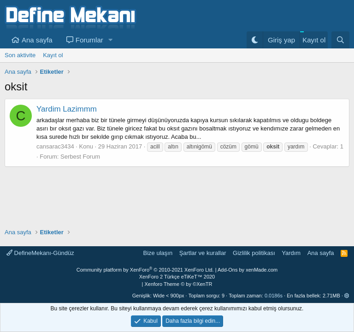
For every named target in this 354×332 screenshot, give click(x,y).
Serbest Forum (80, 156)
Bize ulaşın (158, 252)
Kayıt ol (53, 55)
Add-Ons (227, 270)
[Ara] (340, 39)
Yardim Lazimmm (66, 109)
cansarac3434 (55, 146)
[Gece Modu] (255, 39)
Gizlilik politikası (254, 252)
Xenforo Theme (178, 284)
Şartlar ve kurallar (202, 252)
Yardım (291, 252)
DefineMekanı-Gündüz (40, 252)
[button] (110, 39)
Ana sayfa (37, 40)
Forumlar (89, 40)
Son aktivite (20, 55)
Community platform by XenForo (145, 270)
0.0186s (274, 295)
